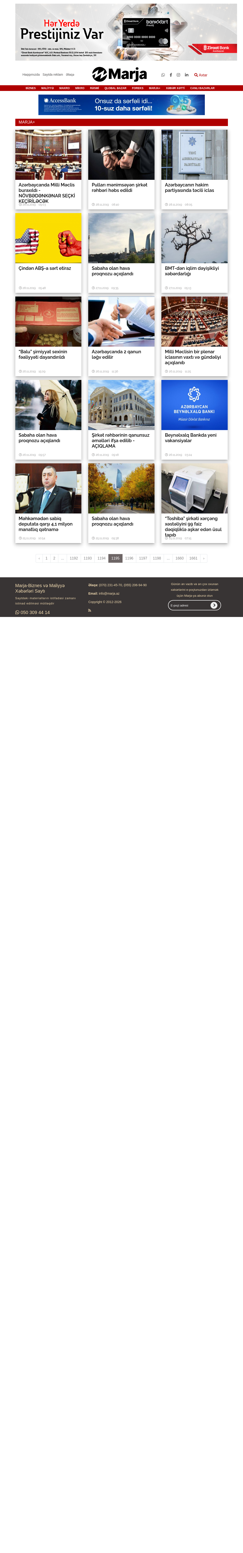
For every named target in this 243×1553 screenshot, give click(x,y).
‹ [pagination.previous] (39, 558)
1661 (193, 558)
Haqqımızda (31, 74)
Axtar (200, 75)
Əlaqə (70, 74)
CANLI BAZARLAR (202, 88)
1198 (157, 558)
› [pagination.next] (203, 558)
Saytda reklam (53, 74)
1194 (101, 558)
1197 (143, 558)
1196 (129, 558)
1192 (74, 558)
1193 (88, 558)
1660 (180, 558)
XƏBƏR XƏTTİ (175, 88)
